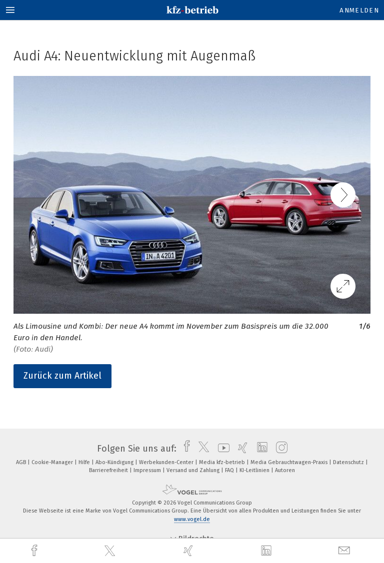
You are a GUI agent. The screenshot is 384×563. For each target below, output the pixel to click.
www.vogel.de (192, 519)
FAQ (230, 470)
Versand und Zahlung (193, 470)
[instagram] (279, 448)
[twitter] (111, 551)
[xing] (189, 551)
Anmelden (359, 10)
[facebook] (36, 551)
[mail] (345, 551)
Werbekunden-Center (167, 462)
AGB (22, 462)
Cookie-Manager (53, 462)
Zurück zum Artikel (63, 375)
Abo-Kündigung (115, 462)
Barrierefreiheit (109, 470)
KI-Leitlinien (255, 470)
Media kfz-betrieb (222, 462)
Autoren (285, 470)
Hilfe (85, 462)
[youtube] (221, 448)
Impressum (148, 470)
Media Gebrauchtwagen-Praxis (289, 462)
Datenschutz (349, 462)
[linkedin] (267, 551)
